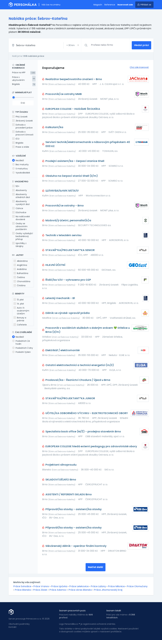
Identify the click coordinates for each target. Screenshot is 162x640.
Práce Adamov (57, 590)
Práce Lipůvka (59, 586)
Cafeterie (20, 324)
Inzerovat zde (125, 4)
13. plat (18, 299)
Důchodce (19, 212)
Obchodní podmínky (19, 624)
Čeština (19, 277)
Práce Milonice (116, 586)
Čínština (19, 285)
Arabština (20, 269)
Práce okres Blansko (80, 590)
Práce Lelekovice (79, 586)
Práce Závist (40, 590)
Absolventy (19, 190)
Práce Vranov (41, 586)
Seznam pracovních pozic (72, 610)
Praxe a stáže (20, 146)
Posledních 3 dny (22, 347)
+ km (70, 45)
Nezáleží (18, 160)
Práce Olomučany (137, 586)
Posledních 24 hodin (21, 342)
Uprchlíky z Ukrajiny (19, 245)
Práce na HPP (18, 72)
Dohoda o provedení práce (22, 126)
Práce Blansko (23, 590)
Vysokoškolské (21, 172)
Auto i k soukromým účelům (21, 310)
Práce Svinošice (22, 586)
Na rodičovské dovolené (21, 218)
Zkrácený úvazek (22, 120)
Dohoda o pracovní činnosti (22, 133)
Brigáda (16, 84)
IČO (15, 138)
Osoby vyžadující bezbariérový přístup (22, 236)
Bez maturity (20, 164)
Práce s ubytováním (18, 79)
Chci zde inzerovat (139, 67)
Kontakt (13, 627)
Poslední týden (21, 352)
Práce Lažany (98, 586)
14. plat (18, 303)
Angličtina (20, 265)
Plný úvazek (19, 116)
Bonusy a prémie (19, 319)
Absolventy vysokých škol (21, 203)
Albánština (20, 261)
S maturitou (20, 168)
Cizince (17, 208)
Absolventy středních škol (21, 196)
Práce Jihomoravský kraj (108, 590)
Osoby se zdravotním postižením (19, 226)
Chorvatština (21, 281)
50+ (15, 186)
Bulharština (20, 273)
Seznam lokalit (113, 610)
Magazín (97, 4)
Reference (109, 4)
